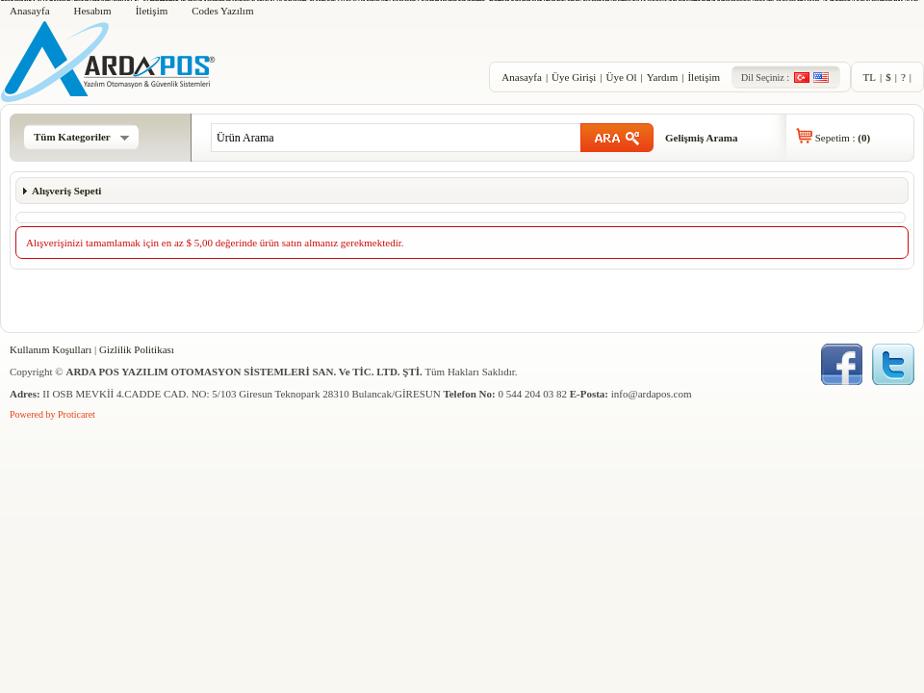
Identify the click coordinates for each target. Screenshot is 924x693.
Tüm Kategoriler (81, 136)
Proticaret (76, 414)
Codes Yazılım (222, 10)
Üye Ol (620, 77)
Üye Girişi (574, 77)
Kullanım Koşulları (50, 349)
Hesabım (93, 10)
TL (869, 77)
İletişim (152, 10)
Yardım (663, 77)
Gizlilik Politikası (136, 349)
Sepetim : (842, 137)
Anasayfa (30, 10)
